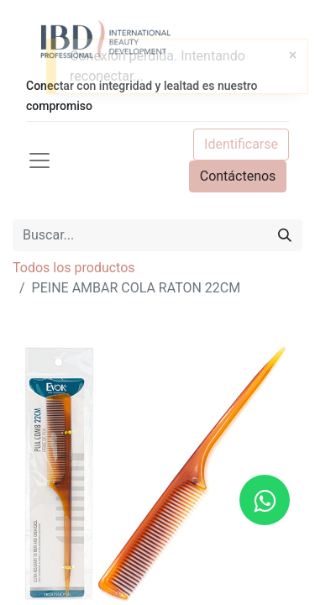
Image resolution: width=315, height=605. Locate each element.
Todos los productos (74, 268)
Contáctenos (238, 176)
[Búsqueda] (284, 235)
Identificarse (241, 144)
